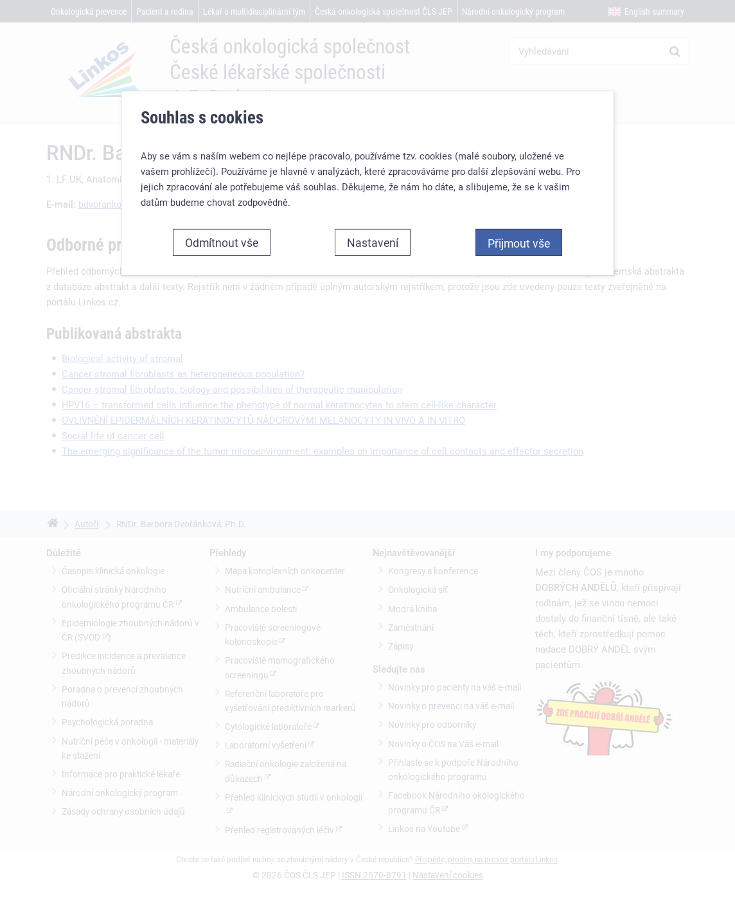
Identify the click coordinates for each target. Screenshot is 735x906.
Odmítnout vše (221, 242)
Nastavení (372, 242)
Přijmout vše (519, 243)
